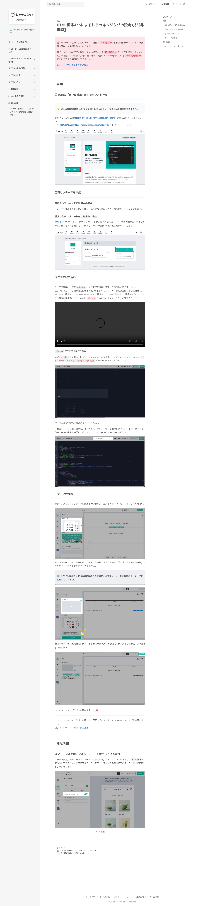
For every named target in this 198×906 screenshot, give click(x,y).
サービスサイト (92, 896)
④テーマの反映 (171, 38)
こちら (136, 356)
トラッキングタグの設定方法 (74, 65)
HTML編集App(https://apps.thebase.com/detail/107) (85, 124)
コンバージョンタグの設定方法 (73, 727)
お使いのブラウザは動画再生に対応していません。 (100, 324)
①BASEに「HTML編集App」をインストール (176, 25)
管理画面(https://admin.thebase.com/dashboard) (97, 117)
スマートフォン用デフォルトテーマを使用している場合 (176, 46)
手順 (164, 21)
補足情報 (166, 42)
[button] (22, 42)
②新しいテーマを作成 (174, 29)
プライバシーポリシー (123, 896)
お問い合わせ (153, 896)
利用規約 (106, 896)
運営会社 (140, 896)
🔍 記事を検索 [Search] (54, 4)
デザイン (59, 503)
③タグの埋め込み (172, 33)
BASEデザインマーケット (67, 222)
